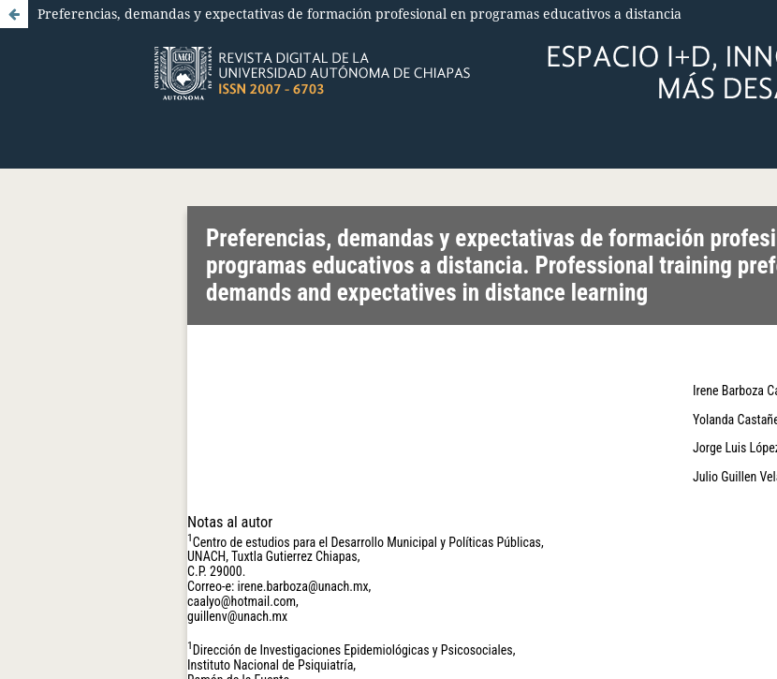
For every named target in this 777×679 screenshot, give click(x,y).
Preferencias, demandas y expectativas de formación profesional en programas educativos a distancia (359, 13)
